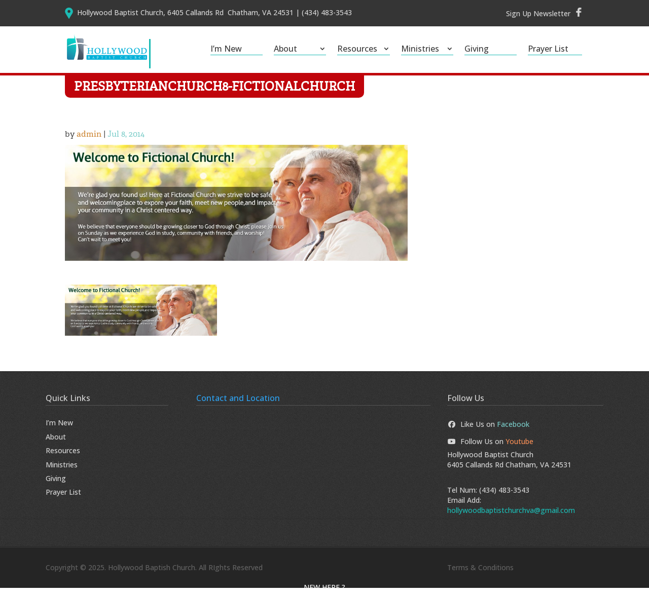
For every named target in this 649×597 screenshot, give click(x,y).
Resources (357, 49)
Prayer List (548, 49)
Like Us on (488, 433)
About (285, 49)
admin (89, 143)
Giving (476, 49)
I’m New (226, 49)
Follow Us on (490, 450)
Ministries (420, 49)
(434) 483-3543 (504, 498)
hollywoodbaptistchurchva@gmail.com (511, 519)
